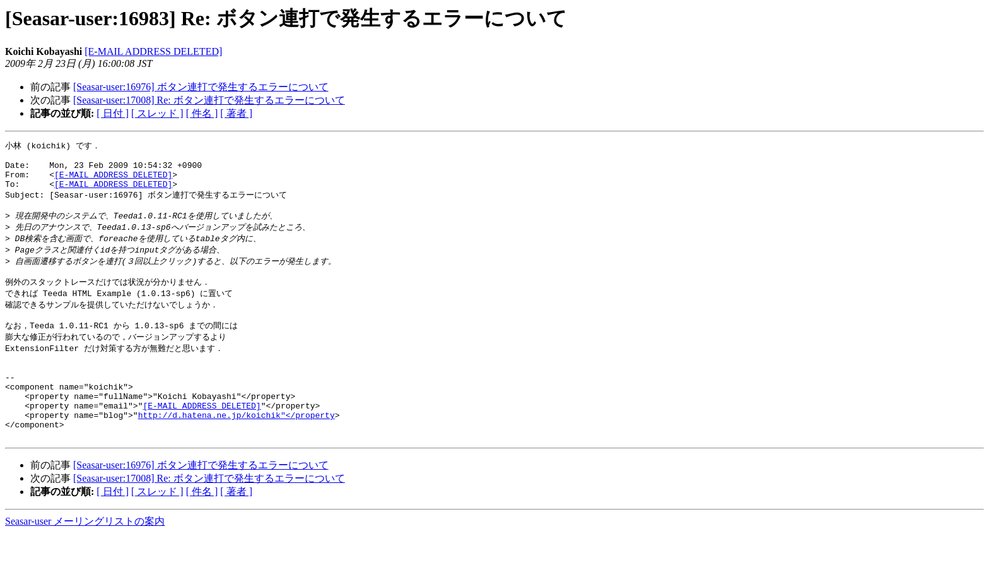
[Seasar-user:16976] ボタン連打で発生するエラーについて (201, 86)
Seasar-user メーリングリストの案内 (85, 559)
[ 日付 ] (113, 113)
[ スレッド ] (157, 113)
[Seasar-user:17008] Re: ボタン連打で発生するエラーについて (209, 100)
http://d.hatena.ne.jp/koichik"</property (236, 449)
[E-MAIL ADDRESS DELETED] (153, 51)
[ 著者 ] (236, 113)
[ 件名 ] (202, 113)
